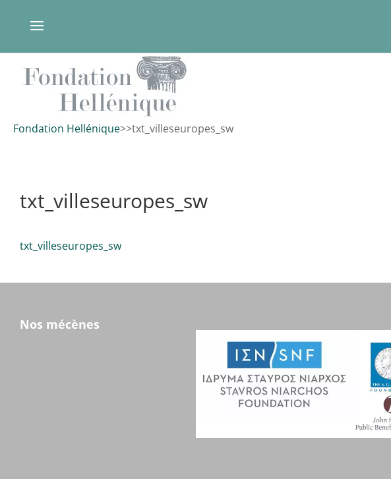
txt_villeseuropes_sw (70, 246)
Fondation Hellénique (66, 128)
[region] (195, 86)
